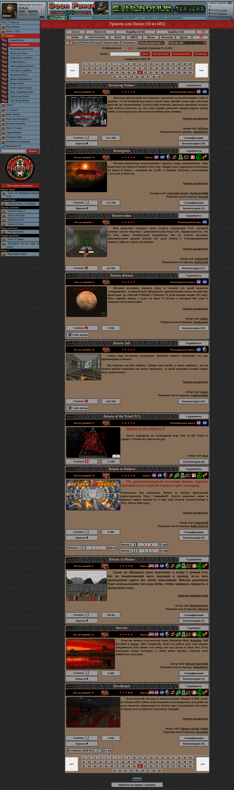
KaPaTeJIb (201, 258)
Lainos (204, 318)
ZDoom (151, 37)
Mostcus (203, 609)
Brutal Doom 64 (16, 219)
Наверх (137, 779)
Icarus (134, 643)
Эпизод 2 (128, 544)
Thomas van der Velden (194, 728)
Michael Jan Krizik (196, 663)
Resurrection (121, 215)
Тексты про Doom (19, 96)
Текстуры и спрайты (20, 70)
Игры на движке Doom (22, 92)
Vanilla (74, 37)
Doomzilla (202, 732)
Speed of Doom (16, 224)
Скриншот (194, 628)
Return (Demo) (122, 275)
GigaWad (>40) (176, 32)
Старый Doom (17, 62)
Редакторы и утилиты (21, 57)
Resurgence (121, 151)
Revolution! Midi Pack (84, 750)
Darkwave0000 (199, 193)
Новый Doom (17, 40)
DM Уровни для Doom (21, 49)
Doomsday (167, 37)
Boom (118, 37)
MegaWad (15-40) (135, 32)
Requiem (196, 640)
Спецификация (193, 137)
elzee (205, 455)
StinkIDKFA (200, 131)
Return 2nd (121, 343)
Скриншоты (193, 85)
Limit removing (96, 37)
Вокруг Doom (17, 83)
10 (130, 48)
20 (134, 48)
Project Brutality (16, 231)
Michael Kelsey (199, 605)
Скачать (10, 35)
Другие (184, 37)
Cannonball (201, 522)
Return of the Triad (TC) (122, 416)
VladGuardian (199, 395)
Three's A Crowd (16, 215)
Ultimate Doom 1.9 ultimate (22, 203)
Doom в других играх (21, 87)
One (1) (76, 32)
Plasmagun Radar (17, 254)
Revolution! (122, 686)
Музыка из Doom (19, 74)
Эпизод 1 (76, 547)
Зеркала (81, 143)
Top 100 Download (19, 100)
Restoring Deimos (122, 85)
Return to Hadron (122, 469)
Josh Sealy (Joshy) (178, 193)
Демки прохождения (20, 79)
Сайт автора (78, 334)
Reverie (121, 628)
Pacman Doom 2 (16, 211)
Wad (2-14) (100, 32)
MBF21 (134, 37)
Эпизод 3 (129, 550)
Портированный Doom (22, 66)
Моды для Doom (18, 53)
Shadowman (200, 322)
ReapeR (203, 196)
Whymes (203, 128)
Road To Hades (16, 239)
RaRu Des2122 (199, 526)
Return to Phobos (122, 559)
